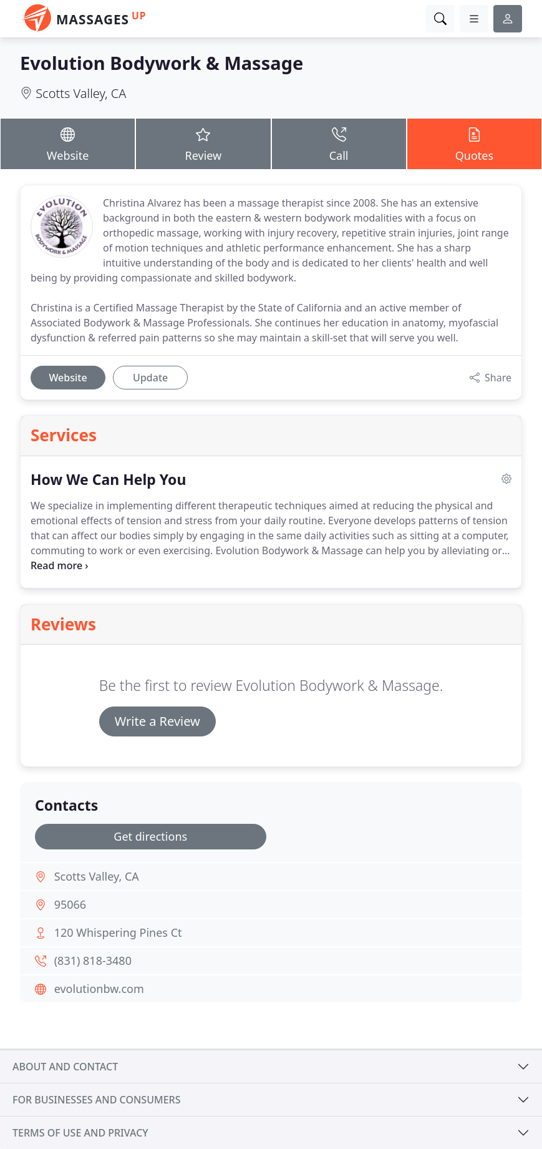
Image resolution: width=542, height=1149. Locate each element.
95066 (70, 904)
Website (68, 144)
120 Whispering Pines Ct (118, 932)
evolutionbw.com (99, 988)
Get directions (150, 836)
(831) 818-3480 (93, 960)
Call (339, 144)
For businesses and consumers (96, 1100)
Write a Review (157, 721)
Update (150, 377)
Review (203, 144)
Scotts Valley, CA (81, 93)
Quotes (474, 144)
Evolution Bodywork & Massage (161, 63)
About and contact (65, 1066)
